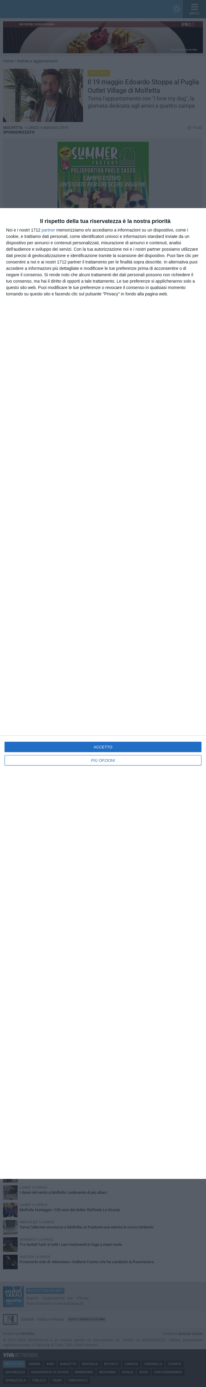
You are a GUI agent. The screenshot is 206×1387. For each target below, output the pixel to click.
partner (48, 230)
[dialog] (103, 693)
